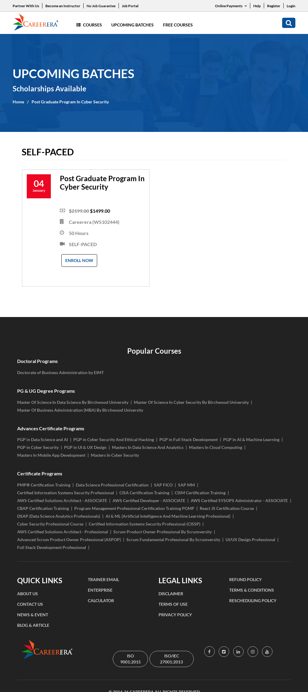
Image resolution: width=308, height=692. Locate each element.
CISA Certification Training (144, 492)
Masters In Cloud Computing (215, 447)
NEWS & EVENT (32, 614)
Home (18, 101)
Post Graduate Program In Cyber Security (70, 101)
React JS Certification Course (227, 508)
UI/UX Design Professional (250, 539)
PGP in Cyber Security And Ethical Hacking (113, 439)
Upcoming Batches (132, 24)
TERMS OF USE (173, 604)
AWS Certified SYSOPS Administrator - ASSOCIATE (239, 500)
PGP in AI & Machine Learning (251, 439)
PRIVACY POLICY (175, 614)
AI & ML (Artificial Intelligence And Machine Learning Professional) (168, 516)
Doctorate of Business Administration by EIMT (60, 372)
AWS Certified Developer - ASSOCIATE (148, 500)
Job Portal (130, 6)
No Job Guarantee (101, 6)
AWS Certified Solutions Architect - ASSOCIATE (62, 500)
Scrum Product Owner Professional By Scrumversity (162, 531)
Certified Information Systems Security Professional (65, 492)
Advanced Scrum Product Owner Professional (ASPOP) (69, 539)
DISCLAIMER (171, 593)
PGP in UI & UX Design (85, 447)
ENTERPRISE (100, 590)
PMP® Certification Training (43, 484)
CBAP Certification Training (43, 508)
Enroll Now (79, 260)
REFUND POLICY (245, 579)
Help (257, 6)
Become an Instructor (62, 6)
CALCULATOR (101, 600)
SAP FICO (163, 484)
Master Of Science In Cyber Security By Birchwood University (191, 402)
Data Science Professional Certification (112, 484)
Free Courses (178, 24)
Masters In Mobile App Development (51, 455)
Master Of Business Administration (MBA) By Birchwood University (80, 410)
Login (291, 6)
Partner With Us (26, 6)
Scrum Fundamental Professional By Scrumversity (173, 539)
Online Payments (231, 6)
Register (273, 6)
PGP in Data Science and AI (42, 439)
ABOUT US (27, 593)
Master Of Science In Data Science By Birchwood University (72, 402)
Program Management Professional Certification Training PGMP (134, 508)
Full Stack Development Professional (51, 547)
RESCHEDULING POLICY (252, 600)
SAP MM (186, 484)
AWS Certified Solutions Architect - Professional (62, 531)
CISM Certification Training (200, 492)
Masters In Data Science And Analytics (147, 447)
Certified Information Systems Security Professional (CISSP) (144, 523)
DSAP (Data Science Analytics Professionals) (58, 516)
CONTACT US (30, 604)
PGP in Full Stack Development (188, 439)
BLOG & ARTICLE (33, 625)
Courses (89, 24)
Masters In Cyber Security (115, 455)
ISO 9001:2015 (130, 658)
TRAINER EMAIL (103, 579)
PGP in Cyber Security (38, 447)
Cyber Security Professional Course (50, 523)
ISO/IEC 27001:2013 (171, 658)
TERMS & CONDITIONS (251, 590)
